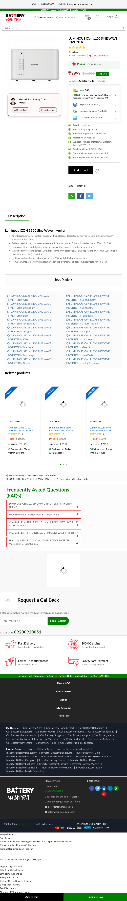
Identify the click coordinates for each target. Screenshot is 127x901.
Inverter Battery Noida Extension (25, 771)
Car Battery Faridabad (72, 731)
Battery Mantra (27, 823)
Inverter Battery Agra (40, 748)
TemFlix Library (8, 888)
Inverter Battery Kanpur (53, 760)
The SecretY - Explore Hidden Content (52, 841)
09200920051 (48, 4)
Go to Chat (48, 109)
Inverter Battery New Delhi (57, 767)
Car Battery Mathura (46, 738)
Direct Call (20, 109)
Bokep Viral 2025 (9, 877)
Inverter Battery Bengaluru (57, 752)
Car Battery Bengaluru (19, 731)
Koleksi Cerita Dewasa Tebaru (15, 881)
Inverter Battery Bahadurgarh (73, 748)
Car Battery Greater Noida (21, 735)
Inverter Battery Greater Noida (93, 756)
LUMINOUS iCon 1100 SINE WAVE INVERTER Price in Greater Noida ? (43, 505)
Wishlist (105, 676)
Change (101, 80)
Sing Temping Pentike (11, 873)
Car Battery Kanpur (79, 735)
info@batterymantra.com (80, 4)
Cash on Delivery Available (90, 111)
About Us (52, 676)
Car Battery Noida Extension (77, 742)
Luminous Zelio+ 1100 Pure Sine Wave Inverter (20, 429)
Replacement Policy (86, 104)
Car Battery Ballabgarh (91, 727)
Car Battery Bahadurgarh (61, 727)
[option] (34, 63)
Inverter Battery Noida (89, 767)
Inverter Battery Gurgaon (21, 760)
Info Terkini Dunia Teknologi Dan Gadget (21, 859)
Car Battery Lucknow (18, 738)
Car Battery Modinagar (101, 738)
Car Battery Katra (104, 735)
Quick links (63, 682)
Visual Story (83, 676)
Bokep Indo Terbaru (10, 884)
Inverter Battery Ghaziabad (57, 756)
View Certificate (98, 55)
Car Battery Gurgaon (52, 735)
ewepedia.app (7, 834)
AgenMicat (5, 837)
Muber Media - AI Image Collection (18, 845)
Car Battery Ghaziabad (101, 731)
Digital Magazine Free (11, 866)
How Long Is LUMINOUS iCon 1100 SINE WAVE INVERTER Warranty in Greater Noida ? (43, 542)
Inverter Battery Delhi (89, 752)
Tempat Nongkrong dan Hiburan (16, 848)
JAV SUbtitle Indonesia (11, 870)
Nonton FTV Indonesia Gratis (15, 891)
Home (23, 676)
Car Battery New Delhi (19, 742)
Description (16, 216)
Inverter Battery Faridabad (22, 756)
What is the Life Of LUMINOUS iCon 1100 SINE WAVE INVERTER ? (43, 533)
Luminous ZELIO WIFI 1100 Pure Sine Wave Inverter (101, 429)
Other (63, 699)
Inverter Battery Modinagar (22, 767)
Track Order (67, 676)
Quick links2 (63, 691)
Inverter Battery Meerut (86, 763)
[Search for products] (63, 28)
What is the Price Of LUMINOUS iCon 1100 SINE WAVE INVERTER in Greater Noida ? (43, 524)
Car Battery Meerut (73, 738)
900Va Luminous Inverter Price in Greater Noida (43, 514)
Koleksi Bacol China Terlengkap (16, 841)
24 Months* (14, 421)
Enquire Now (95, 896)
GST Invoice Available (87, 117)
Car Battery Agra (33, 727)
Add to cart (31, 896)
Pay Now (63, 715)
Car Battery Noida (46, 742)
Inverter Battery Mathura (54, 763)
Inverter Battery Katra (83, 760)
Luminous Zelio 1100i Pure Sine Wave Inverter (61, 429)
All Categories (37, 676)
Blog (95, 676)
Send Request (58, 620)
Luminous (81, 55)
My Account (63, 707)
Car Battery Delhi (46, 731)
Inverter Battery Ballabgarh (22, 752)
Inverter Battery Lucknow (21, 763)
